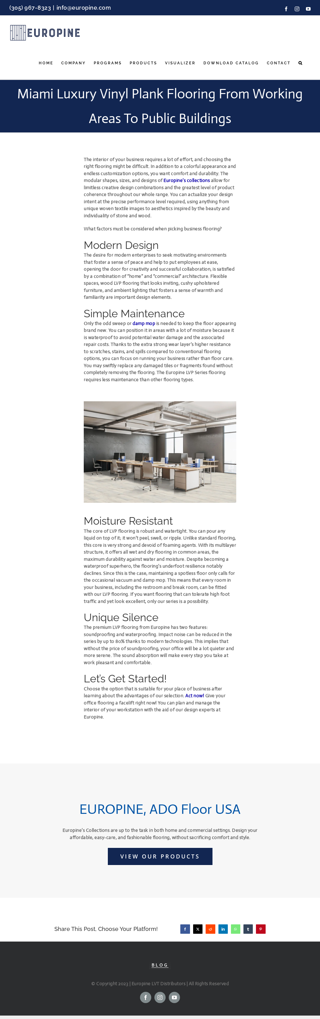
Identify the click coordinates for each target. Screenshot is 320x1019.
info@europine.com (84, 7)
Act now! (194, 696)
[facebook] (145, 997)
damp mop (143, 323)
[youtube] (174, 997)
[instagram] (160, 997)
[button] (300, 63)
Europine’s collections (186, 180)
